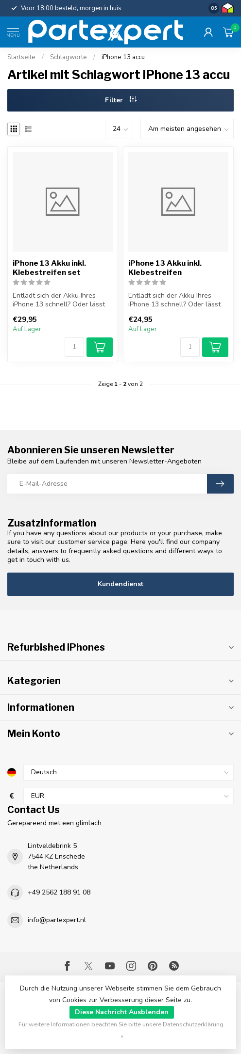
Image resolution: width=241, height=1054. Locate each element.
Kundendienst (120, 584)
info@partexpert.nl (57, 920)
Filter (121, 100)
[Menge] (74, 347)
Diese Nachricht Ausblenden (122, 1012)
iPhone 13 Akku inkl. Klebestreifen (165, 267)
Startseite (21, 57)
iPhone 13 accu (123, 57)
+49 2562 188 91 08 (59, 892)
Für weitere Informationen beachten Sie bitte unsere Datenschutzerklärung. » (121, 1030)
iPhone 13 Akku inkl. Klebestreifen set (49, 267)
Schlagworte (68, 57)
